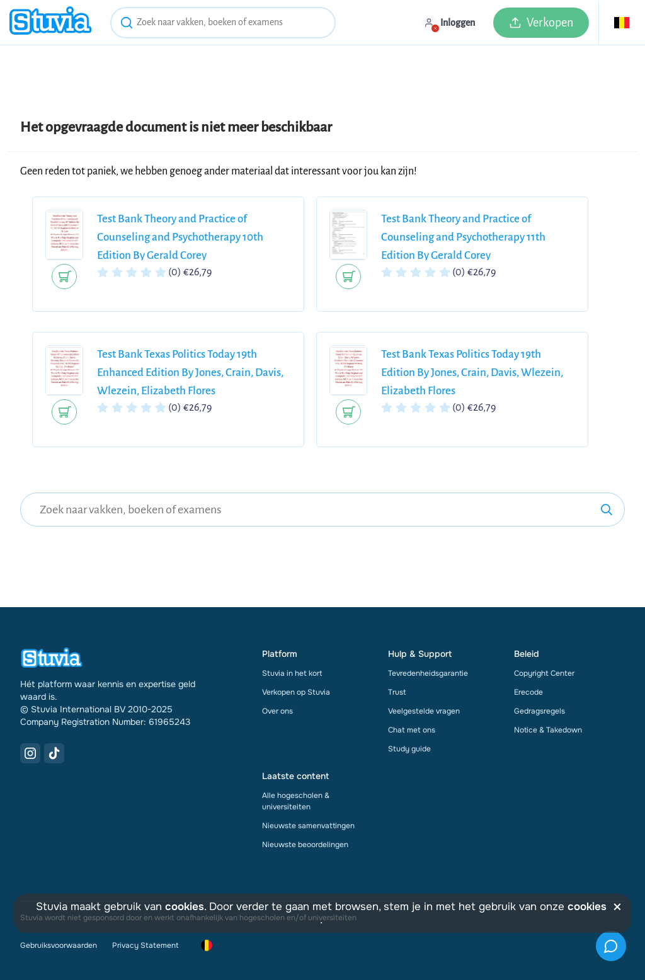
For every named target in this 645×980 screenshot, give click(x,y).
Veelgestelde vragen (424, 711)
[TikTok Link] (54, 753)
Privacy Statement (145, 945)
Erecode (528, 692)
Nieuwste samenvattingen (308, 826)
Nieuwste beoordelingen (305, 845)
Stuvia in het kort (292, 673)
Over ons (277, 711)
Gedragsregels (539, 711)
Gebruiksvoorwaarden (58, 945)
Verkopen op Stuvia (296, 692)
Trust (397, 692)
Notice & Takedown (548, 730)
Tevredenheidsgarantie (428, 673)
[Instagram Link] (30, 753)
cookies (184, 906)
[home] (50, 22)
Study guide (409, 749)
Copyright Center (544, 673)
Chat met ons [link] (411, 730)
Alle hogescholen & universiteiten (295, 801)
